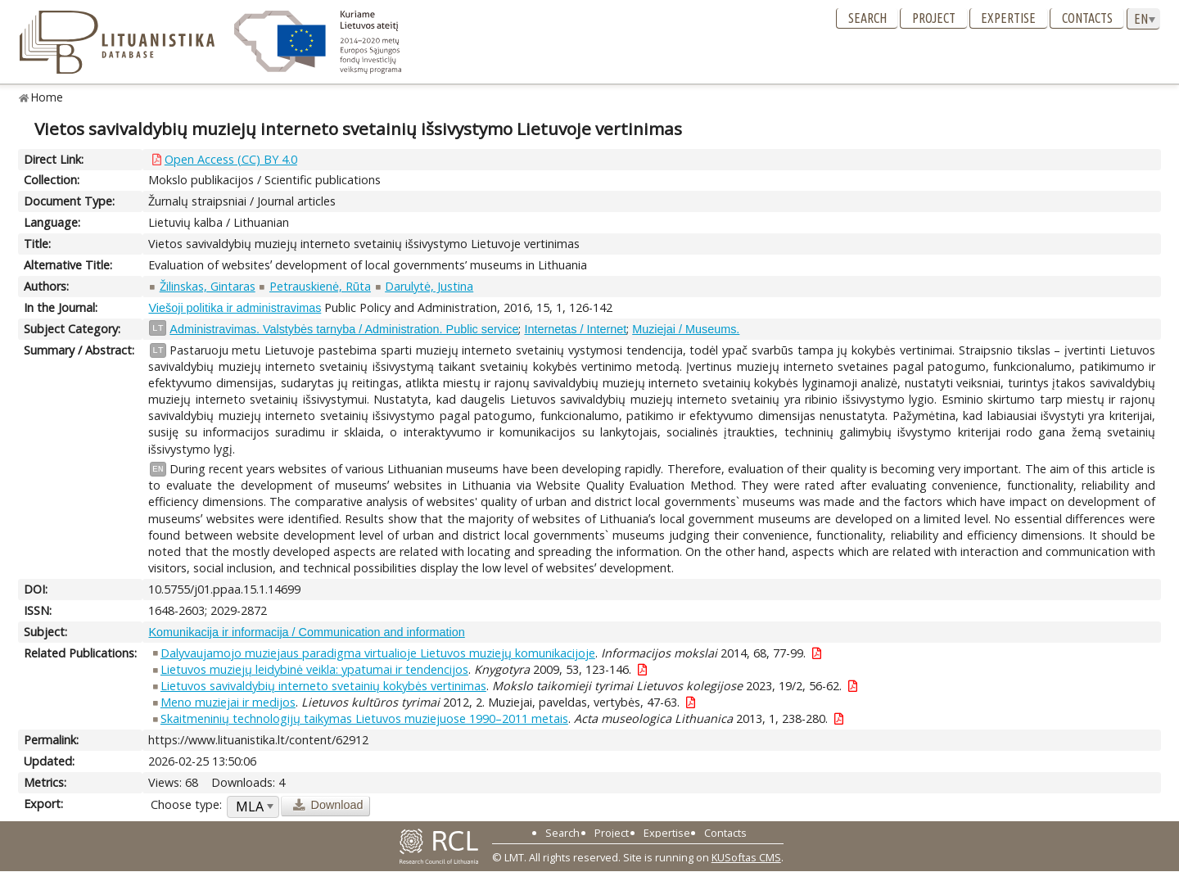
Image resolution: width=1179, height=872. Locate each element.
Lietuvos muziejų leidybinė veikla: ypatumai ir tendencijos (314, 669)
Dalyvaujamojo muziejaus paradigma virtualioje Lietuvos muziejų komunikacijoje (377, 653)
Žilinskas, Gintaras (207, 286)
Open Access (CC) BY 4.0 (231, 159)
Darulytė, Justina (429, 286)
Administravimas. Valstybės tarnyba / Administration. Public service (343, 329)
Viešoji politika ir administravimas (234, 307)
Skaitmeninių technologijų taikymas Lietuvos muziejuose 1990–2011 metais (364, 718)
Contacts (1087, 18)
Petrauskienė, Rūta (320, 286)
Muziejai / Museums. (685, 329)
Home (47, 97)
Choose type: (186, 804)
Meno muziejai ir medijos (228, 702)
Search (867, 18)
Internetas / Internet (575, 329)
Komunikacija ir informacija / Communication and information (306, 632)
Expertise (1008, 18)
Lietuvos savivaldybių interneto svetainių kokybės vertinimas (323, 686)
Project (933, 18)
